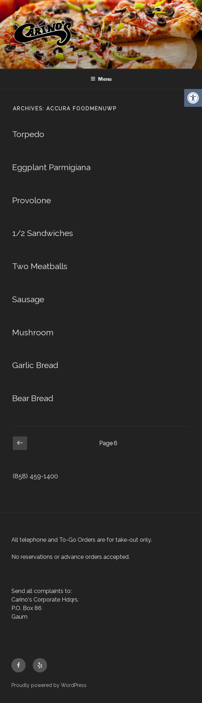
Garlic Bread (35, 365)
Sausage (28, 299)
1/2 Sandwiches (42, 233)
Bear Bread (32, 398)
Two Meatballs (39, 266)
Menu (101, 79)
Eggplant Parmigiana (51, 167)
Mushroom (32, 332)
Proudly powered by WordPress (49, 685)
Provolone (31, 200)
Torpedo (28, 134)
